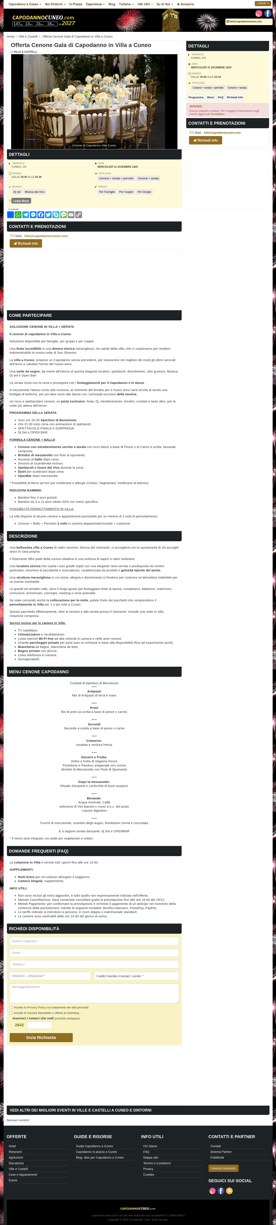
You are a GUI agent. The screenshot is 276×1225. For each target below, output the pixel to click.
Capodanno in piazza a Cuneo (96, 1151)
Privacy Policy (36, 1007)
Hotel (12, 1146)
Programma (196, 97)
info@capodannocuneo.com (244, 21)
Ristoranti (15, 1151)
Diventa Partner (221, 1151)
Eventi (13, 1180)
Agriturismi (16, 1157)
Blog (111, 4)
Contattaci (217, 114)
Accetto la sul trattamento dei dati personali (49, 1007)
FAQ (220, 97)
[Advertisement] (94, 279)
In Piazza (75, 4)
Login (263, 3)
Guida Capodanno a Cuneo (94, 1146)
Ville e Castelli (25, 51)
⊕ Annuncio (185, 4)
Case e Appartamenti (23, 1174)
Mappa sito (150, 1157)
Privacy (148, 1169)
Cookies (148, 1174)
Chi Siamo (150, 1146)
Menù (210, 97)
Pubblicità (217, 1157)
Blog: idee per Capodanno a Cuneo (100, 1157)
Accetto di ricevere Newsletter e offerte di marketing (44, 1013)
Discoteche (16, 1163)
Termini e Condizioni (157, 1163)
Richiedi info (235, 97)
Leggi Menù (21, 200)
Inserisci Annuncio (223, 1168)
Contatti (216, 1146)
